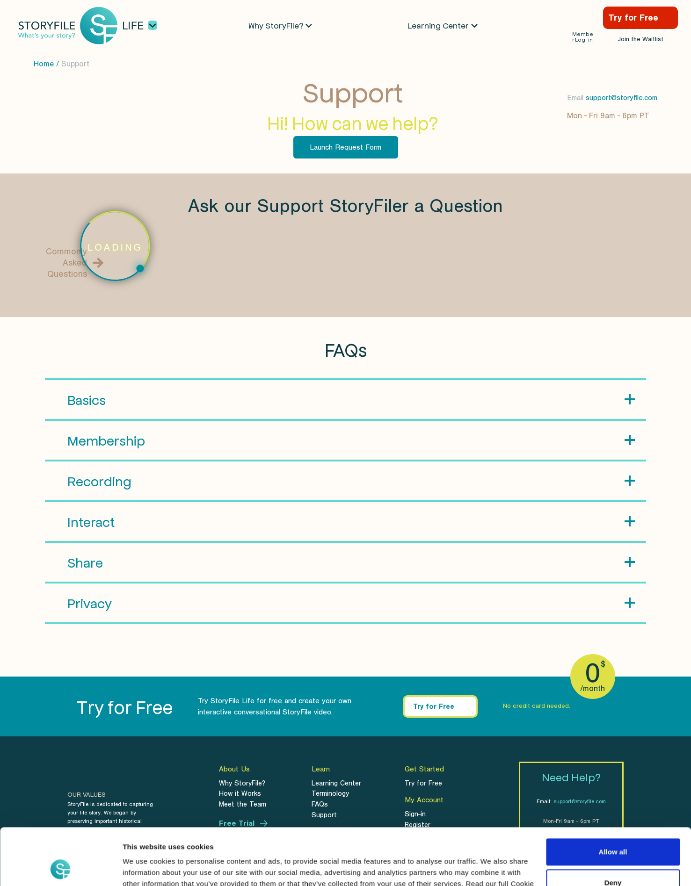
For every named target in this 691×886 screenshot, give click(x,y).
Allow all (613, 799)
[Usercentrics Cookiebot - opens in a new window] (61, 868)
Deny (613, 829)
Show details (144, 868)
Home (44, 63)
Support (75, 63)
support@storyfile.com (621, 98)
